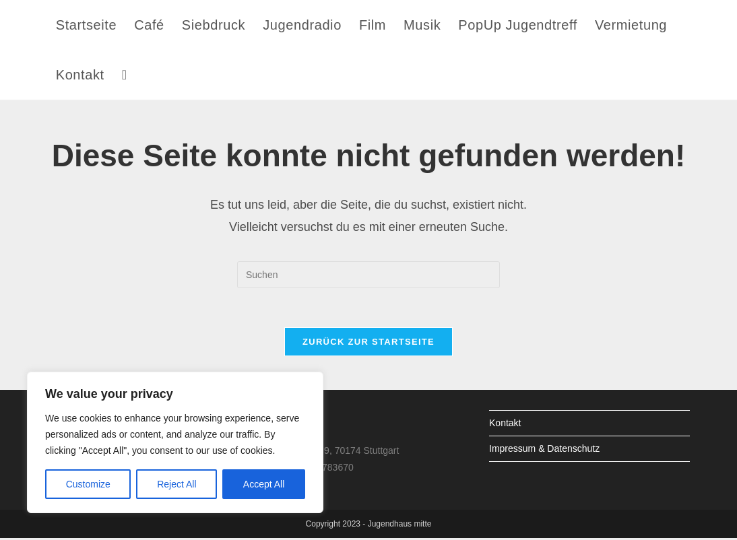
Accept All (263, 484)
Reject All (176, 484)
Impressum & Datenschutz (544, 449)
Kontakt (505, 424)
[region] (175, 442)
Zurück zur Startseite (368, 343)
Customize (88, 484)
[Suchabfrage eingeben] (368, 274)
